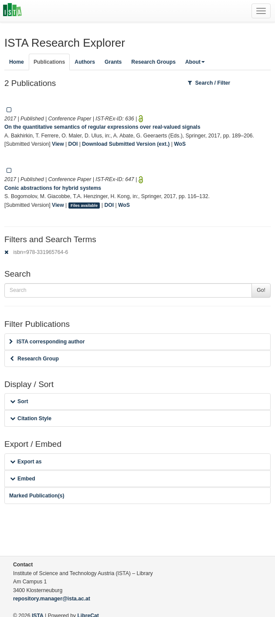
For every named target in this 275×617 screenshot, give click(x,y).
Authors (85, 62)
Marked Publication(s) (37, 496)
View (58, 144)
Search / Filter (209, 83)
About (195, 62)
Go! (261, 290)
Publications (49, 62)
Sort (19, 401)
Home (16, 62)
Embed (22, 479)
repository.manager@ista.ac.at (51, 599)
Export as (26, 462)
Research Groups (153, 62)
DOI (73, 144)
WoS (180, 144)
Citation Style (30, 418)
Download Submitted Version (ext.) (126, 144)
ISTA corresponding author (47, 342)
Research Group (34, 359)
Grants (113, 62)
